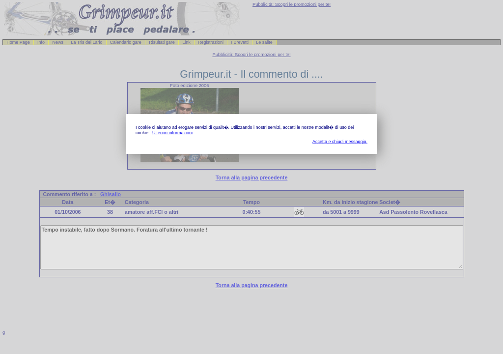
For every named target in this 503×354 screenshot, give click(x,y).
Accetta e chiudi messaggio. (339, 141)
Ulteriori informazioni (172, 132)
